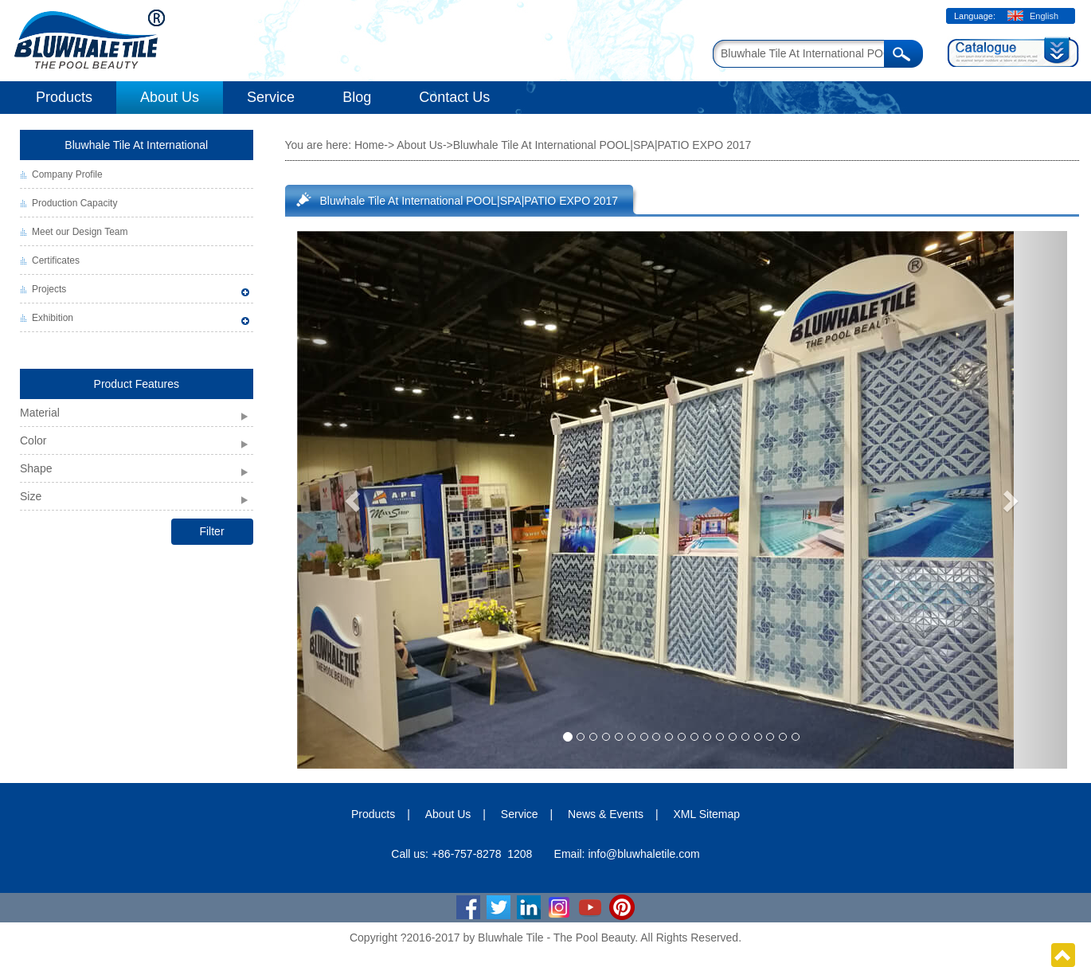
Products (64, 97)
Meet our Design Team (80, 231)
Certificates (56, 260)
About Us (169, 97)
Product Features (136, 384)
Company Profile (67, 174)
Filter (211, 531)
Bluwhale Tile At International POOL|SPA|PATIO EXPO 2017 (469, 200)
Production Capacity (74, 203)
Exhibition (52, 317)
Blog (356, 97)
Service (271, 97)
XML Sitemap (707, 814)
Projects (49, 289)
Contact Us (454, 97)
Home (369, 145)
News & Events (605, 814)
